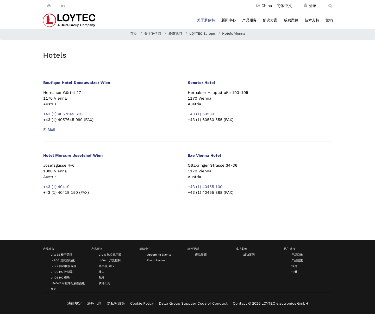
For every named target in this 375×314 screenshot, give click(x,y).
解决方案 (270, 20)
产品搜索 (297, 260)
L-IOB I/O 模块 (60, 277)
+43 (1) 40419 (56, 186)
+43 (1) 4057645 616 (63, 114)
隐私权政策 (116, 303)
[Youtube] (49, 5)
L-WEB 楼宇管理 (61, 254)
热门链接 (289, 249)
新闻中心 (228, 20)
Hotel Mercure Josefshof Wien (73, 155)
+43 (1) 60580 (201, 114)
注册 (294, 272)
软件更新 (193, 249)
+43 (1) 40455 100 (205, 186)
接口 (101, 272)
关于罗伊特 (206, 20)
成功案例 (291, 20)
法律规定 (74, 303)
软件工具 (104, 283)
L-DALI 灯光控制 (110, 260)
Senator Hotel (201, 82)
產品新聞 (201, 254)
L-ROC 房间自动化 (63, 260)
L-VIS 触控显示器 (110, 254)
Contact (240, 303)
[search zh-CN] (330, 6)
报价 (294, 266)
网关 (53, 289)
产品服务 (249, 20)
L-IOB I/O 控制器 (62, 272)
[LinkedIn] (63, 5)
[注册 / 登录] (305, 5)
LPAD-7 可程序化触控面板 (68, 283)
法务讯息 (94, 303)
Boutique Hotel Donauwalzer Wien (76, 82)
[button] (274, 6)
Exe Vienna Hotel (204, 155)
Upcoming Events (159, 254)
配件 (101, 277)
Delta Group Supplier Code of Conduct (193, 303)
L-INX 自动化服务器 (63, 266)
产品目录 (297, 254)
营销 (329, 20)
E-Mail (49, 129)
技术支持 (312, 20)
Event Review (156, 260)
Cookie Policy (142, 303)
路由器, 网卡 (107, 266)
